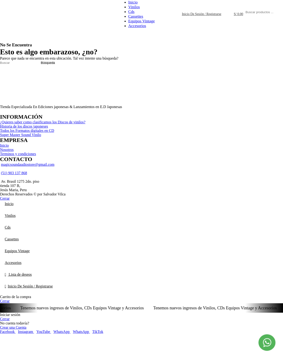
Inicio (4, 145)
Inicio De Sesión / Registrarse (30, 286)
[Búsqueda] (20, 63)
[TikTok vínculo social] (97, 332)
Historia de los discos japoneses (24, 126)
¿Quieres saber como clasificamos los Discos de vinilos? (42, 122)
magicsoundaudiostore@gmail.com (27, 164)
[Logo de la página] (12, 24)
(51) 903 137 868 (14, 173)
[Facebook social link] (8, 332)
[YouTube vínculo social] (43, 332)
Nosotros (7, 150)
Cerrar (5, 198)
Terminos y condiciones (18, 154)
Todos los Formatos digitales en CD (27, 131)
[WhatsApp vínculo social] (61, 332)
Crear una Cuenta (13, 327)
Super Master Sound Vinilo (20, 135)
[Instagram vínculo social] (26, 332)
